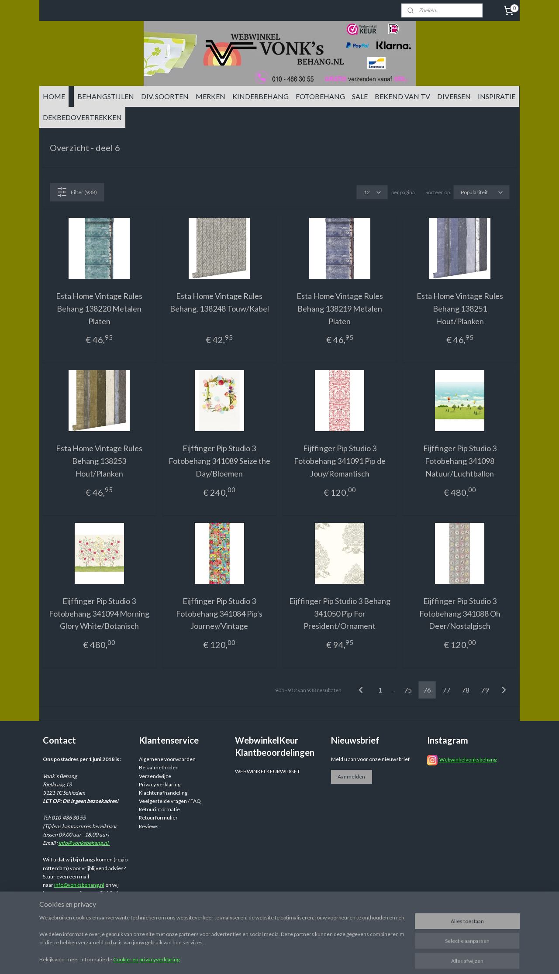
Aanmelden (351, 776)
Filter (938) (77, 192)
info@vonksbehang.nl (84, 843)
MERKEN (210, 96)
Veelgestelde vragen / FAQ (170, 801)
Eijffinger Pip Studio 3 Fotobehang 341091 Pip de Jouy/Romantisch (340, 460)
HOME (54, 96)
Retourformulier (158, 817)
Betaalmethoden (159, 767)
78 (465, 690)
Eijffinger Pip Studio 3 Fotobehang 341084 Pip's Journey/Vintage (219, 613)
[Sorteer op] (481, 192)
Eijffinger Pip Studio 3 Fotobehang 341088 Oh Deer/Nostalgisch (459, 613)
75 (408, 690)
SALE (360, 96)
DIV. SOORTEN (165, 96)
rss (347, 958)
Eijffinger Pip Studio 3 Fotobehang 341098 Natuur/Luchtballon (460, 460)
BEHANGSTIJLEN (105, 96)
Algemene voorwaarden (167, 759)
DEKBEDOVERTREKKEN (82, 117)
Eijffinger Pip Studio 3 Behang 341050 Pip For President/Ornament (339, 613)
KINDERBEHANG (260, 96)
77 (446, 690)
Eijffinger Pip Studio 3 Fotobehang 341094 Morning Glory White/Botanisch (99, 613)
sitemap (331, 958)
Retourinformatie (159, 809)
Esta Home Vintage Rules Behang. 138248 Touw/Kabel (219, 302)
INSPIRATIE (496, 96)
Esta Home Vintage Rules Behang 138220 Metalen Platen (99, 308)
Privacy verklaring (159, 784)
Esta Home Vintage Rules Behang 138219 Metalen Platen (340, 308)
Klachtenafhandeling (163, 792)
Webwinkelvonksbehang (468, 759)
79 (485, 690)
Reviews (149, 826)
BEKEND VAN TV (402, 96)
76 (427, 690)
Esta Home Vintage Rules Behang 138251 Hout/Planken (460, 308)
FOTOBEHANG (320, 96)
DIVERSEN (454, 96)
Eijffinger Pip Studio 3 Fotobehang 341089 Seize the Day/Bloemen (219, 460)
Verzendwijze (155, 776)
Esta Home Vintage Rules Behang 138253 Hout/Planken (99, 460)
